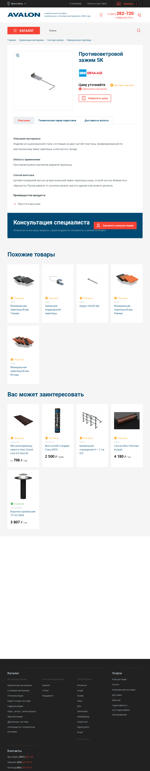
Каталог (24, 30)
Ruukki (80, 695)
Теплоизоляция (15, 695)
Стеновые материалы (18, 690)
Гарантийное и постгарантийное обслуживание (121, 710)
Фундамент (48, 695)
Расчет (115, 684)
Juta (79, 706)
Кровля (46, 685)
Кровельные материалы (19, 685)
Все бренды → (84, 739)
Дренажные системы (17, 721)
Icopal (80, 690)
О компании (76, 3)
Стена (45, 690)
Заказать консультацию (115, 226)
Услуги (117, 673)
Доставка (117, 694)
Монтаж (116, 700)
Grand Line (82, 721)
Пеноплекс (82, 711)
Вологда (11, 767)
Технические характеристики (57, 120)
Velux (79, 700)
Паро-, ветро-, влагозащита (21, 711)
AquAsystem (83, 727)
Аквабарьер (83, 716)
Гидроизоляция (15, 706)
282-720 (120, 13)
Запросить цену (95, 98)
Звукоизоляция (15, 716)
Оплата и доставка (97, 3)
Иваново (11, 762)
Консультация (119, 679)
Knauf (80, 732)
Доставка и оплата (97, 120)
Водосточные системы (19, 700)
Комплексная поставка (123, 689)
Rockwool (82, 685)
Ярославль (12, 756)
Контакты (14, 751)
